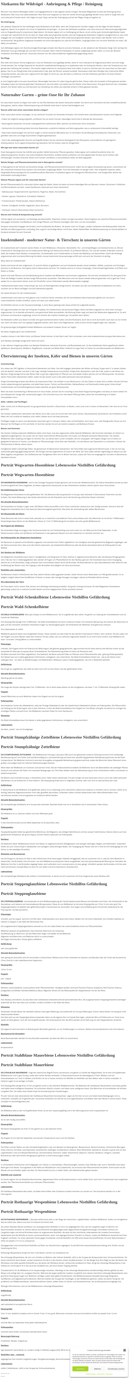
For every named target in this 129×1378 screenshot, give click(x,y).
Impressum (109, 1374)
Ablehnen (97, 1369)
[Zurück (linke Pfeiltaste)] (2, 1376)
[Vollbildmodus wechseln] (4, 1373)
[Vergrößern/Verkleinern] (2, 1373)
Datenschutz (101, 1374)
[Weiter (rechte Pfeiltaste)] (4, 1376)
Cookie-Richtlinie (91, 1374)
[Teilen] (6, 1373)
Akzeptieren (80, 1369)
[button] (125, 1350)
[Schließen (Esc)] (8, 1373)
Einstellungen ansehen (116, 1369)
